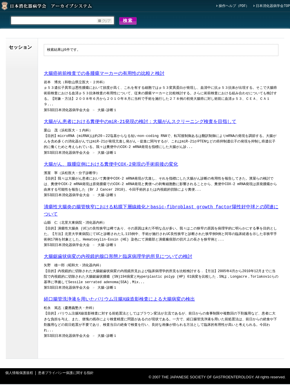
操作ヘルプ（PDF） (234, 6)
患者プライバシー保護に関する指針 (66, 374)
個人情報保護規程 (19, 374)
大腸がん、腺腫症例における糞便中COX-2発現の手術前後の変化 (111, 165)
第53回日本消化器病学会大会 (67, 111)
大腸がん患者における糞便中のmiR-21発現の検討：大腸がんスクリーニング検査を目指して (140, 123)
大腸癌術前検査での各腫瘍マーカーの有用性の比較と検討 (104, 74)
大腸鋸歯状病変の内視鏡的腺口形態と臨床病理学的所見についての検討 (118, 257)
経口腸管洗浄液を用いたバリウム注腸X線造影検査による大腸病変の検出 (119, 300)
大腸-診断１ (107, 111)
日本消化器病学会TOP (273, 6)
